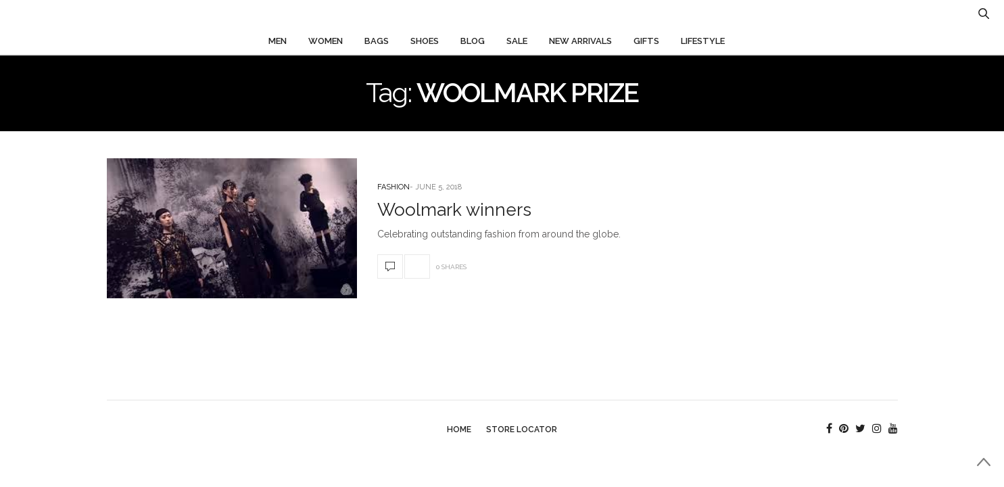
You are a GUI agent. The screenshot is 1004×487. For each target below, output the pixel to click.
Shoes (424, 41)
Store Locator (521, 429)
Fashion (393, 187)
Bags (376, 41)
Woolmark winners (454, 210)
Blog (472, 41)
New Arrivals (580, 41)
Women (325, 41)
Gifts (646, 41)
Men (277, 41)
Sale (516, 41)
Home (459, 429)
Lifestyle (703, 41)
